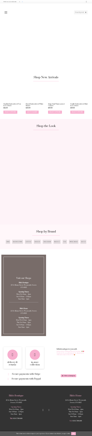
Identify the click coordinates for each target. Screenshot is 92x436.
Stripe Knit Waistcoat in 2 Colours (56, 105)
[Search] (86, 12)
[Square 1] (23, 154)
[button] (38, 12)
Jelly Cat (83, 241)
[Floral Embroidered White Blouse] (35, 93)
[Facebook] (22, 1)
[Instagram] (19, 1)
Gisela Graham (47, 241)
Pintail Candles (74, 241)
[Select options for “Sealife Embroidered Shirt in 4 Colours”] (77, 112)
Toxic (64, 241)
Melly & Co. (57, 241)
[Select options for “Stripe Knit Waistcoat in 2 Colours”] (55, 112)
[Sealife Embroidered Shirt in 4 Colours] (79, 93)
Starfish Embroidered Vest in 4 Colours (12, 105)
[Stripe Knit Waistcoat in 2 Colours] (57, 93)
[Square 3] (23, 199)
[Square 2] (68, 154)
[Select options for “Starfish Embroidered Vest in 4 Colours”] (10, 112)
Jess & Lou (37, 241)
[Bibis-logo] (46, 6)
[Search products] (81, 12)
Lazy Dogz (28, 241)
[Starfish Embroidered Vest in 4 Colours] (12, 93)
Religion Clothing (17, 241)
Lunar (7, 241)
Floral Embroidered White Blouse (34, 105)
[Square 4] (68, 199)
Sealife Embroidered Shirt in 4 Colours (79, 105)
